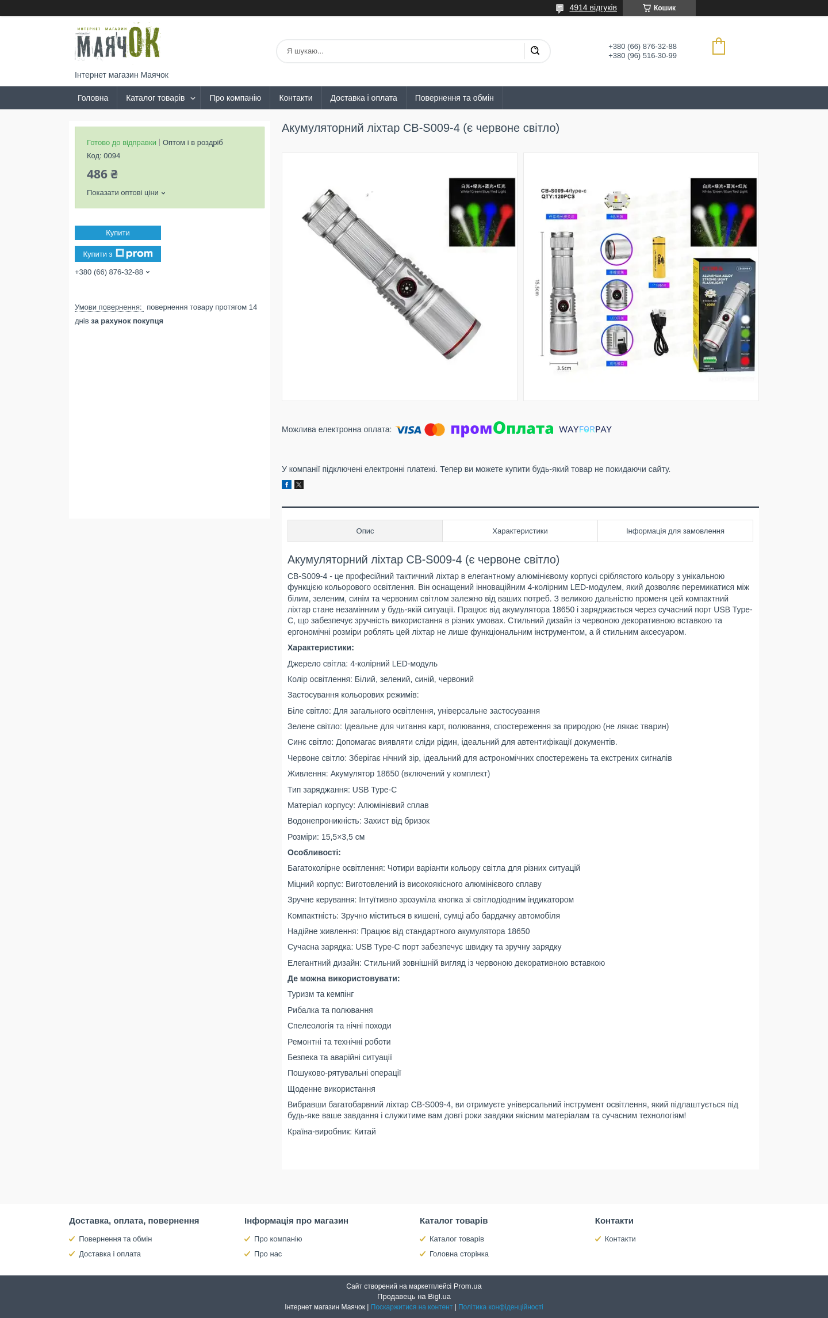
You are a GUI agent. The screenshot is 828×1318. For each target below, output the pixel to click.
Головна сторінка (459, 1254)
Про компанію (235, 97)
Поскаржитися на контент (412, 1307)
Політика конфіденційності (500, 1307)
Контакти (295, 97)
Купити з (117, 254)
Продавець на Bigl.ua (414, 1296)
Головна (93, 97)
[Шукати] (534, 51)
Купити (118, 232)
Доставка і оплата (364, 97)
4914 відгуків (593, 7)
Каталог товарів (155, 97)
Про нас (268, 1254)
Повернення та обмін (454, 97)
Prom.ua (468, 1286)
